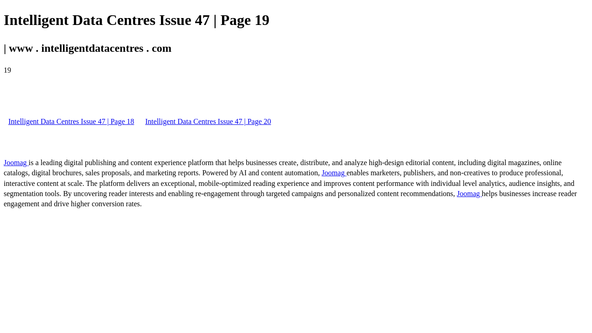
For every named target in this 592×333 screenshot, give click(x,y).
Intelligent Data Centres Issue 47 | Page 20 (208, 121)
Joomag (16, 162)
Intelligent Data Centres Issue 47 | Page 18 (71, 121)
